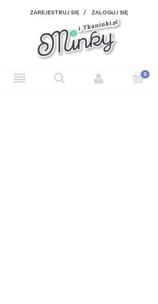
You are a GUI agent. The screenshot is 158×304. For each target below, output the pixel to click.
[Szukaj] (59, 78)
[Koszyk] (138, 78)
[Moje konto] (99, 78)
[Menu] (20, 78)
